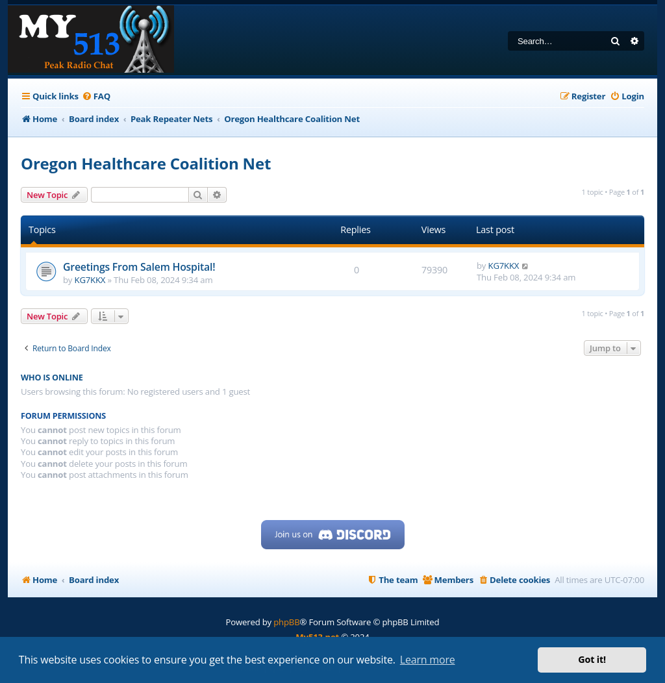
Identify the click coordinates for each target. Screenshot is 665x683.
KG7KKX (90, 280)
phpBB (286, 622)
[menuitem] (96, 96)
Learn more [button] (427, 659)
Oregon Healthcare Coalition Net (146, 163)
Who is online (52, 377)
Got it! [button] (592, 659)
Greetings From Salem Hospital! (139, 267)
